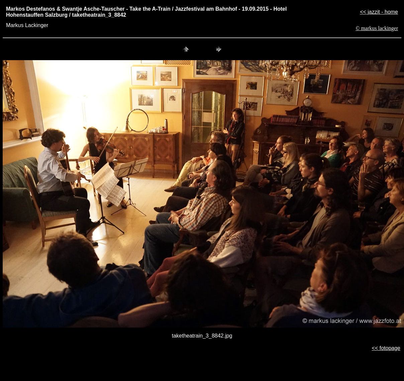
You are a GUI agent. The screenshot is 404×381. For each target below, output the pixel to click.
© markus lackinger (377, 28)
